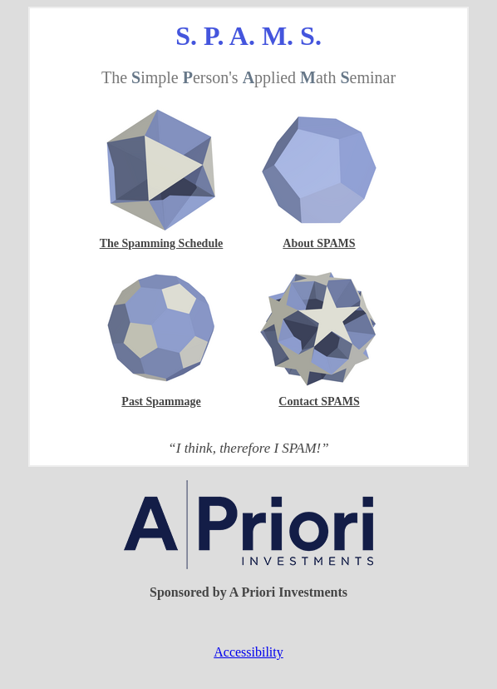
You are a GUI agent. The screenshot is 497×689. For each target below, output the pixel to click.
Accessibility (248, 652)
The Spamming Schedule (162, 243)
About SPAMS (319, 243)
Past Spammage (160, 401)
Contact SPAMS (318, 401)
